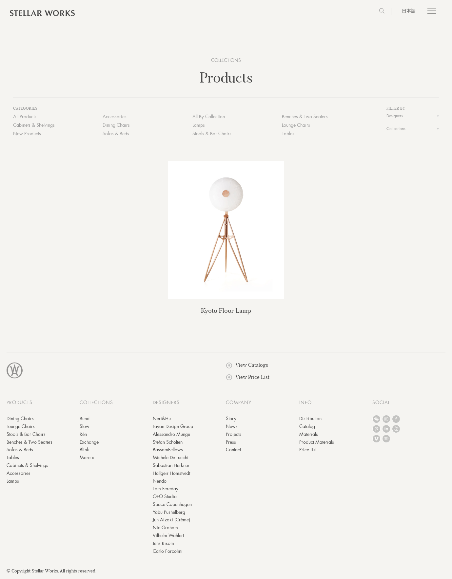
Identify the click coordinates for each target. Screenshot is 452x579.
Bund (84, 419)
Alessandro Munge (171, 435)
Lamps (198, 126)
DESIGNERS (166, 403)
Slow (84, 427)
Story (231, 419)
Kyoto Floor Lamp (226, 311)
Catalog (307, 427)
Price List (307, 450)
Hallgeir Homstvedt (171, 473)
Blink (84, 450)
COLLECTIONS (226, 60)
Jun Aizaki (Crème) (171, 520)
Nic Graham (165, 528)
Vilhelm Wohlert (168, 536)
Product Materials (316, 442)
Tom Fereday (165, 489)
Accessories (115, 117)
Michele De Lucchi (170, 458)
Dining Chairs (116, 126)
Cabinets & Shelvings (34, 126)
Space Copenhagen (172, 505)
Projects (233, 435)
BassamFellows (168, 450)
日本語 (409, 11)
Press (231, 442)
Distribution (310, 419)
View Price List (247, 377)
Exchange (89, 442)
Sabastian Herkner (171, 466)
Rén (83, 435)
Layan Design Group (173, 427)
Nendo (160, 481)
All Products (24, 117)
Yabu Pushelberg (169, 512)
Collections (395, 129)
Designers (394, 117)
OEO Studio (165, 497)
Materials (308, 435)
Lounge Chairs (296, 126)
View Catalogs (247, 365)
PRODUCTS (19, 403)
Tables (288, 134)
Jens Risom (163, 544)
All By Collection (208, 117)
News (232, 427)
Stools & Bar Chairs (211, 134)
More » (87, 458)
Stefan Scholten (168, 442)
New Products (27, 134)
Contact (233, 450)
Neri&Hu (162, 419)
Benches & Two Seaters (305, 117)
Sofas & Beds (116, 134)
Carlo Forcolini (168, 551)
